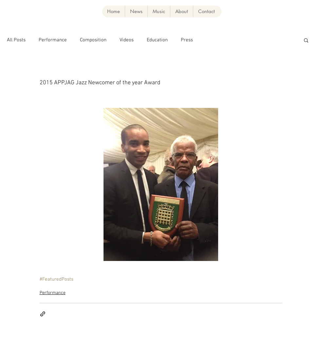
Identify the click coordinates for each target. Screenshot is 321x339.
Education (157, 40)
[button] (158, 11)
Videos (127, 40)
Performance (53, 40)
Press (187, 40)
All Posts (16, 40)
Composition (93, 40)
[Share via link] (43, 314)
